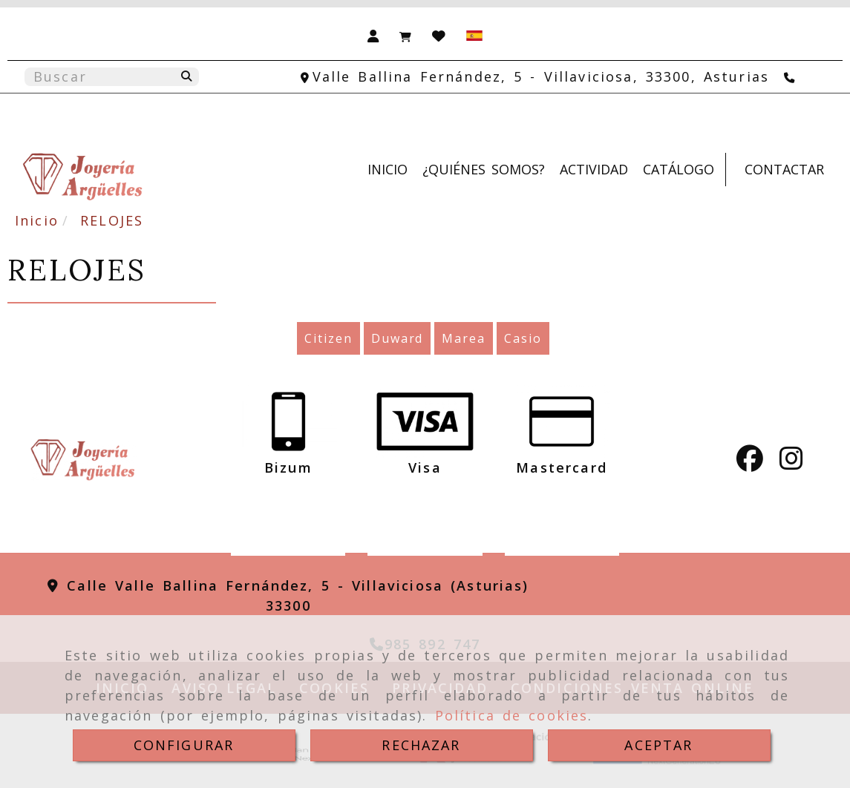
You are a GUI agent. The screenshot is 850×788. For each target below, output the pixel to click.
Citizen (328, 338)
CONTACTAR (784, 169)
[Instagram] (791, 463)
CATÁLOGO (678, 169)
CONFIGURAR (184, 745)
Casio (523, 338)
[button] (373, 34)
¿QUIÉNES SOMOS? (483, 169)
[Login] (438, 34)
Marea (464, 338)
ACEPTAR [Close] (658, 745)
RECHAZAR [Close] (421, 745)
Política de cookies (512, 715)
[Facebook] (749, 463)
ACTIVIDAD (594, 169)
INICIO (387, 169)
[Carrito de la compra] (405, 34)
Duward (397, 338)
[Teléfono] (791, 76)
